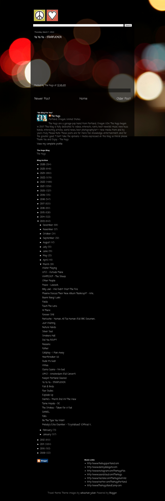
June (45, 251)
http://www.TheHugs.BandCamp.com (104, 485)
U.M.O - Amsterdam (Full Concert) (59, 374)
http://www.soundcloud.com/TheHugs (104, 474)
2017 (42, 203)
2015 (42, 212)
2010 (42, 448)
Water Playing (49, 268)
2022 (43, 182)
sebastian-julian (88, 493)
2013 (42, 221)
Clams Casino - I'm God (53, 369)
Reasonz (46, 344)
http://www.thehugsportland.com (103, 463)
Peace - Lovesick (50, 285)
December (48, 225)
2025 (43, 169)
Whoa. (45, 365)
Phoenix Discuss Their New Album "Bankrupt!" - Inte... (68, 293)
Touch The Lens (49, 306)
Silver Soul (47, 331)
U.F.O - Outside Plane (52, 272)
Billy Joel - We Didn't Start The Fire (60, 289)
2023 (43, 177)
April (45, 260)
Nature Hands (49, 327)
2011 (42, 444)
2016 (42, 208)
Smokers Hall (48, 335)
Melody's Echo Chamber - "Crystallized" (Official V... (66, 424)
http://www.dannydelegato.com (102, 467)
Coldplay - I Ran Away (53, 352)
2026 (43, 164)
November (48, 229)
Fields (45, 302)
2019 (43, 195)
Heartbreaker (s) (50, 357)
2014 (42, 217)
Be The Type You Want (53, 420)
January (47, 434)
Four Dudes (47, 390)
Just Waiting (48, 323)
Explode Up (47, 395)
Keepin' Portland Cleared (54, 378)
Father (45, 348)
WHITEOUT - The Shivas (54, 276)
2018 (43, 199)
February (47, 430)
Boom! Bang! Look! (51, 297)
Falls (44, 416)
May (45, 255)
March (46, 264)
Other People (48, 280)
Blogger (113, 493)
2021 (42, 186)
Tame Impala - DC (51, 403)
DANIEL (46, 412)
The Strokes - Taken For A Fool (57, 407)
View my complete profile (49, 143)
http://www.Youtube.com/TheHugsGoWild (106, 478)
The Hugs (55, 116)
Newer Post (42, 98)
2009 (43, 453)
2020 (43, 190)
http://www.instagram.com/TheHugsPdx (106, 471)
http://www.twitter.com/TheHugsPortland (107, 481)
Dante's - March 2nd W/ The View (59, 399)
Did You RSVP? (49, 340)
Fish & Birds (48, 386)
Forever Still (48, 314)
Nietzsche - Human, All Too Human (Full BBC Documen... (68, 319)
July (45, 247)
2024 (43, 173)
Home (83, 98)
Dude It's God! (49, 361)
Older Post (124, 98)
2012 (42, 440)
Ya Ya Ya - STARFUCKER (53, 382)
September (49, 238)
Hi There (46, 310)
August (47, 242)
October (47, 233)
